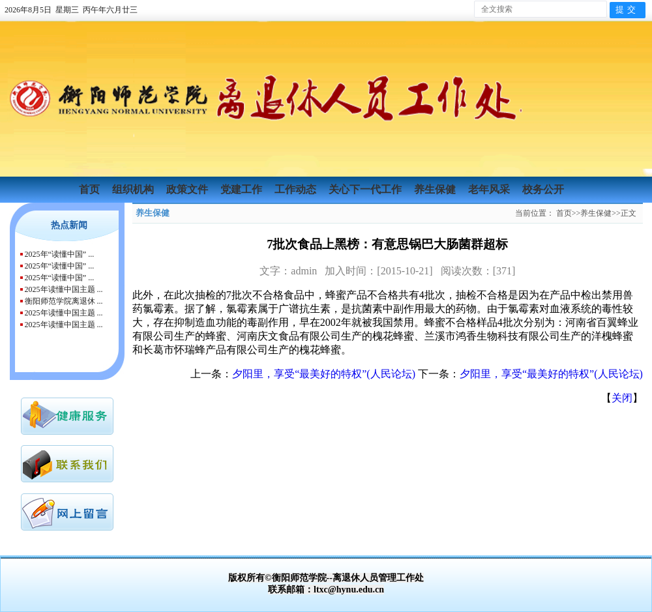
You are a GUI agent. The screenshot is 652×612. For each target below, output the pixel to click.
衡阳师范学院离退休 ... (64, 301)
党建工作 (242, 189)
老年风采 (490, 189)
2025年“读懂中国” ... (60, 254)
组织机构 (134, 189)
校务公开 (543, 189)
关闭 (622, 397)
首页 (90, 189)
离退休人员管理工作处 (378, 578)
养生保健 (436, 189)
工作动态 (296, 189)
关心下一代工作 (366, 189)
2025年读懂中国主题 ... (64, 289)
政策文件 (188, 189)
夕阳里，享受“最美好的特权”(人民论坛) (323, 373)
